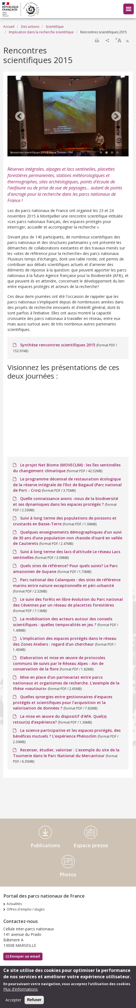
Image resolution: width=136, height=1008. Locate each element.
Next (116, 116)
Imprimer (97, 40)
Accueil (8, 26)
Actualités (14, 903)
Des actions (30, 26)
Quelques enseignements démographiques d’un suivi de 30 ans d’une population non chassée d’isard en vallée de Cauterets (67, 537)
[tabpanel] (68, 117)
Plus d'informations (20, 989)
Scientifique (55, 26)
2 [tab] (106, 153)
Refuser (34, 1000)
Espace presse (91, 845)
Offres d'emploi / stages (25, 909)
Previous (19, 116)
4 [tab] (117, 153)
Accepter (13, 999)
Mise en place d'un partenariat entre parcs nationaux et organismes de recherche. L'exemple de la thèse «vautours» (66, 683)
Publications (45, 845)
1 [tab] (101, 153)
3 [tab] (112, 153)
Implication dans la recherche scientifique (41, 32)
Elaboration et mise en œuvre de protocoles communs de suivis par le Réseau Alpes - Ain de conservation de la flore (59, 663)
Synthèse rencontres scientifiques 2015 (57, 344)
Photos (68, 874)
